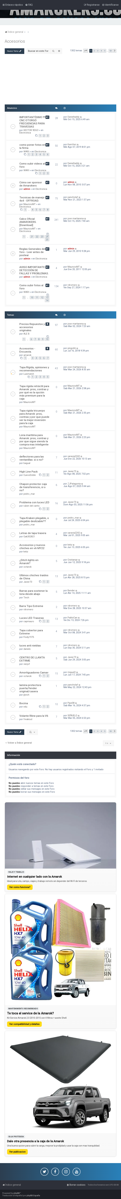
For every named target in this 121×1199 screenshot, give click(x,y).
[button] (85, 51)
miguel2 (72, 672)
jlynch (26, 695)
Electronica (25, 132)
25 (47, 239)
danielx (27, 649)
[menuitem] (29, 5)
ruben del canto (31, 506)
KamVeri (72, 144)
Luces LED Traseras (31, 617)
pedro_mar (29, 494)
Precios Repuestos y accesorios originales (32, 327)
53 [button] (110, 51)
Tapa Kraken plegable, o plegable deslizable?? (34, 519)
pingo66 (72, 348)
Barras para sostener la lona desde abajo (33, 592)
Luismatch (28, 374)
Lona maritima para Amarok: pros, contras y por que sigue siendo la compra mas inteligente (34, 439)
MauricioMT (29, 204)
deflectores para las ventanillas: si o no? (31, 458)
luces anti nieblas (30, 645)
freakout (27, 719)
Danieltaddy (73, 117)
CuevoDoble (29, 475)
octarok (27, 567)
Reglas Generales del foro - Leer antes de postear (32, 252)
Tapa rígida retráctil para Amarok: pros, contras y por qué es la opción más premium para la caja (34, 392)
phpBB (17, 1193)
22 (37, 236)
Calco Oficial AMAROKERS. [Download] (28, 222)
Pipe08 (71, 703)
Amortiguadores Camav (33, 672)
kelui (25, 551)
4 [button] (101, 51)
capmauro (28, 621)
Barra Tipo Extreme (31, 606)
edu (25, 706)
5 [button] (104, 51)
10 (32, 297)
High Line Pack (28, 471)
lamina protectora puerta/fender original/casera (30, 688)
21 (32, 236)
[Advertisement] (60, 81)
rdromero (72, 285)
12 (42, 297)
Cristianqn (73, 559)
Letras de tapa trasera (32, 533)
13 (47, 297)
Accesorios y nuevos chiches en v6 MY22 (32, 546)
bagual (26, 463)
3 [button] (97, 51)
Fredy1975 (28, 637)
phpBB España (33, 1195)
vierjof (26, 664)
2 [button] (94, 51)
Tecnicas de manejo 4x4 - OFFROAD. (31, 199)
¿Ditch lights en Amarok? (28, 561)
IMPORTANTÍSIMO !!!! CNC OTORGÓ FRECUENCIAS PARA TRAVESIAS (32, 122)
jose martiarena (76, 218)
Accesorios (15, 41)
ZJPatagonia (74, 483)
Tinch (26, 597)
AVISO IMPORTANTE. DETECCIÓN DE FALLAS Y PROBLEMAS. (34, 270)
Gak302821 (29, 536)
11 (37, 297)
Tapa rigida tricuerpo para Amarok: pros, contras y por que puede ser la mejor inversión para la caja (34, 417)
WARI (26, 151)
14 (47, 300)
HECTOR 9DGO (30, 130)
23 (42, 236)
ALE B (26, 333)
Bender (71, 590)
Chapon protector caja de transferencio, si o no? (33, 487)
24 (47, 236)
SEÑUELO (72, 715)
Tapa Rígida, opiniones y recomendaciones (34, 369)
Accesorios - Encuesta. (27, 350)
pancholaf (73, 197)
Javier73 (72, 471)
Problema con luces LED (34, 502)
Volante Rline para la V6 (33, 715)
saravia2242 (74, 456)
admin (26, 189)
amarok (27, 355)
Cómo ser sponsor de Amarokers (30, 184)
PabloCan (72, 617)
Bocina (23, 703)
